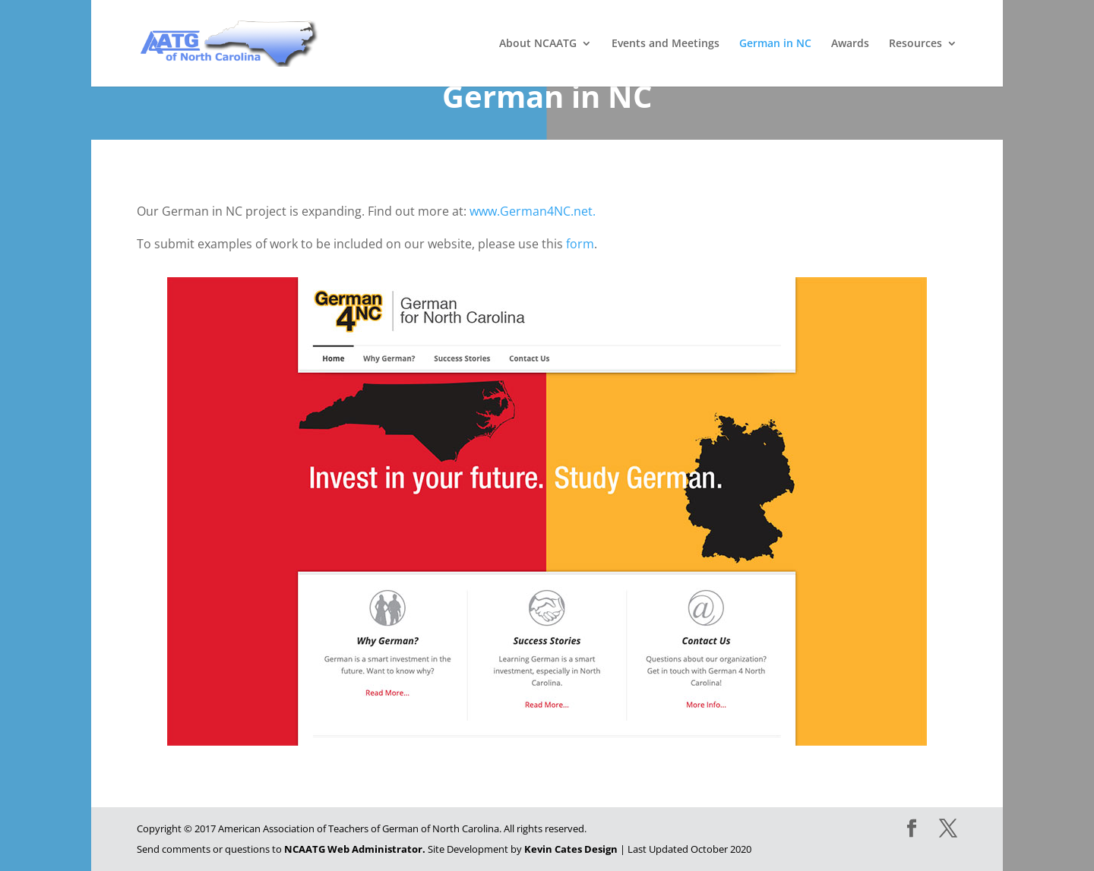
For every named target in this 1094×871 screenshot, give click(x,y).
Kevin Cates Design (571, 849)
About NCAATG (538, 44)
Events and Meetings (665, 44)
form (580, 243)
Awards (850, 44)
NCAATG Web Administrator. (354, 849)
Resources (915, 44)
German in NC (775, 44)
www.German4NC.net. (533, 211)
